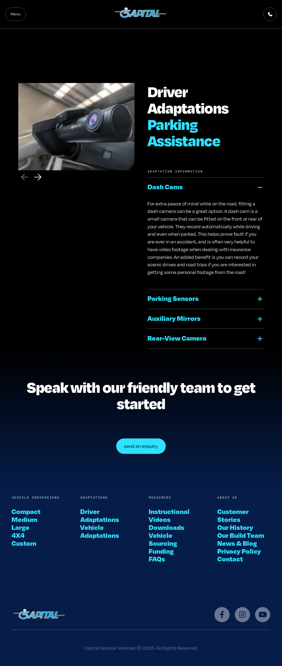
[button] (205, 187)
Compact (26, 511)
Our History (235, 527)
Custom (24, 543)
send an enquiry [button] (141, 446)
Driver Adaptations (99, 515)
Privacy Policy (239, 550)
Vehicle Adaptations (99, 531)
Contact (230, 558)
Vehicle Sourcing (163, 539)
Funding (161, 550)
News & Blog (237, 543)
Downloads (166, 527)
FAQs (157, 558)
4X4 (18, 535)
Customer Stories (233, 515)
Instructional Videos (169, 515)
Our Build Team (240, 535)
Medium (25, 519)
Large (21, 527)
